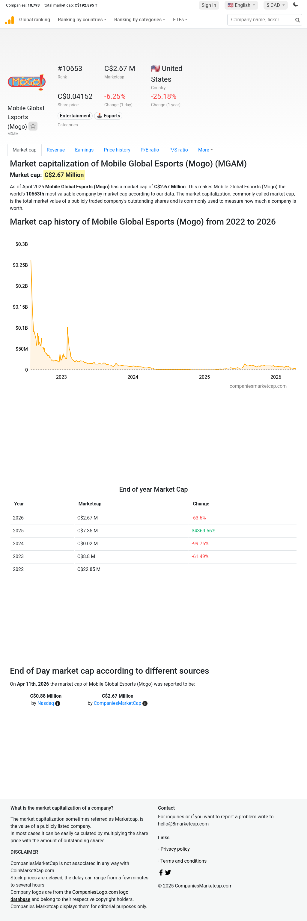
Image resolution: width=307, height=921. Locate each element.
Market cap (25, 150)
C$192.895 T (86, 5)
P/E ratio (150, 150)
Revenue (56, 150)
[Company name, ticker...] (264, 19)
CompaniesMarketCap (118, 703)
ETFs (178, 19)
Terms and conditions (183, 861)
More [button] (203, 150)
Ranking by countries (80, 19)
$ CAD (274, 5)
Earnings (84, 150)
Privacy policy (175, 849)
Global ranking (34, 19)
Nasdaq (45, 703)
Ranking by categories (138, 19)
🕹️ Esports (108, 116)
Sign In (209, 5)
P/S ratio (178, 150)
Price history (117, 150)
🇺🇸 (240, 5)
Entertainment (75, 116)
